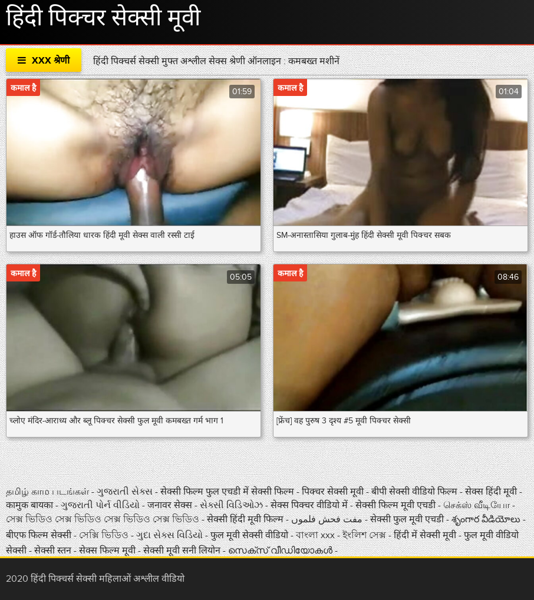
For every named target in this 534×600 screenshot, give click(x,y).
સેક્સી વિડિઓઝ (232, 505)
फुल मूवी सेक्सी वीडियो (249, 535)
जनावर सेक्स (171, 505)
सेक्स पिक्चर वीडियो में (310, 505)
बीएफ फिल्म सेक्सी (40, 535)
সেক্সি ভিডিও (105, 535)
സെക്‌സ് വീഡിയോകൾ (280, 550)
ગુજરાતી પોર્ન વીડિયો (101, 505)
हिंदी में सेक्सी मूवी (426, 535)
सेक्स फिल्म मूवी (108, 550)
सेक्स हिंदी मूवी (492, 492)
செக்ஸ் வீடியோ (477, 505)
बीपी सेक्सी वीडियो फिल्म (415, 492)
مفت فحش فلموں (328, 519)
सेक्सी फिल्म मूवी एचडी (395, 505)
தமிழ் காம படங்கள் (47, 492)
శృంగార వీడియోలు (487, 519)
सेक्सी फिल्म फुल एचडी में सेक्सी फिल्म (228, 492)
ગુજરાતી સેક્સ (126, 492)
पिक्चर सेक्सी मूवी (334, 492)
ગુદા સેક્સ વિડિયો (170, 535)
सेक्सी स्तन (54, 550)
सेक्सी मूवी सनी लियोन (181, 550)
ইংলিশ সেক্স (365, 535)
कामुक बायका (30, 505)
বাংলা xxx (316, 535)
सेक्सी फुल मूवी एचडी (407, 519)
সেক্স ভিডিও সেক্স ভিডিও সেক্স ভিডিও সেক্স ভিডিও (104, 519)
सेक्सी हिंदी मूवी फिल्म (245, 519)
